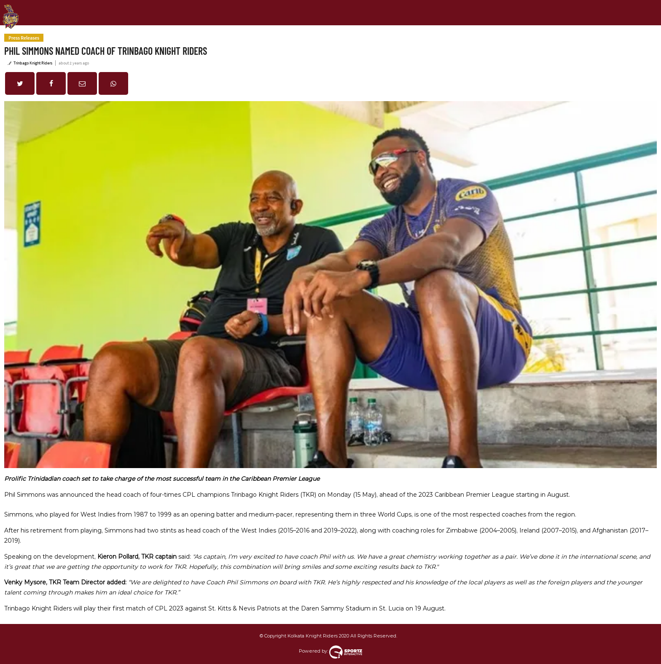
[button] (20, 83)
